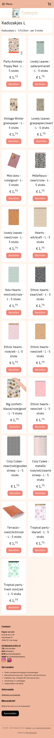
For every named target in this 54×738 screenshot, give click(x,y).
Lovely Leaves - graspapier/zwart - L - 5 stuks (41, 123)
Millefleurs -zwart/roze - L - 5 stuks (40, 180)
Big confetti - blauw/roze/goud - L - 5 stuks (14, 408)
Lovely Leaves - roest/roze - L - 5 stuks (14, 237)
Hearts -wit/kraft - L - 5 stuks (40, 237)
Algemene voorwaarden (11, 695)
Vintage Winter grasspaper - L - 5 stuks (13, 123)
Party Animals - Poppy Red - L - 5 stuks (13, 66)
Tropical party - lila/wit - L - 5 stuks (40, 532)
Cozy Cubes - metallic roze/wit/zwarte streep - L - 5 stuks (40, 470)
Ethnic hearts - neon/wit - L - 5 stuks (40, 408)
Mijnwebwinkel (31, 733)
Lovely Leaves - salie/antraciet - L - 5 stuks (40, 66)
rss (34, 728)
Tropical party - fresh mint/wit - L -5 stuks (14, 589)
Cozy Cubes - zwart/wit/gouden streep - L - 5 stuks (15, 468)
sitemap (28, 728)
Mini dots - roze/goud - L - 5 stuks (13, 180)
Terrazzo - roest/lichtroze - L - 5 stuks (14, 532)
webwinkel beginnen (43, 728)
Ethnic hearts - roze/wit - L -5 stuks (13, 351)
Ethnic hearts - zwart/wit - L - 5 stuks (40, 294)
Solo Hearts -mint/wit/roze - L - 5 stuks (14, 294)
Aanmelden (10, 713)
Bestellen (13, 84)
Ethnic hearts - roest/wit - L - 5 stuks (40, 351)
